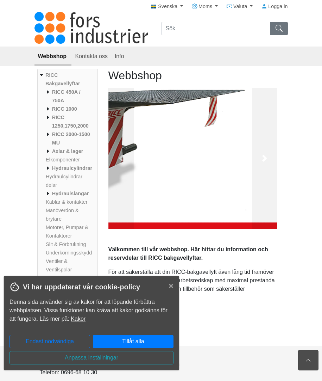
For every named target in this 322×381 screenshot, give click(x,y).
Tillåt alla (133, 341)
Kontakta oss (91, 56)
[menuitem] (66, 176)
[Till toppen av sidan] (308, 360)
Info (119, 56)
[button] (121, 158)
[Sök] (216, 28)
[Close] (171, 286)
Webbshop (53, 56)
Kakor (78, 319)
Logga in (274, 6)
